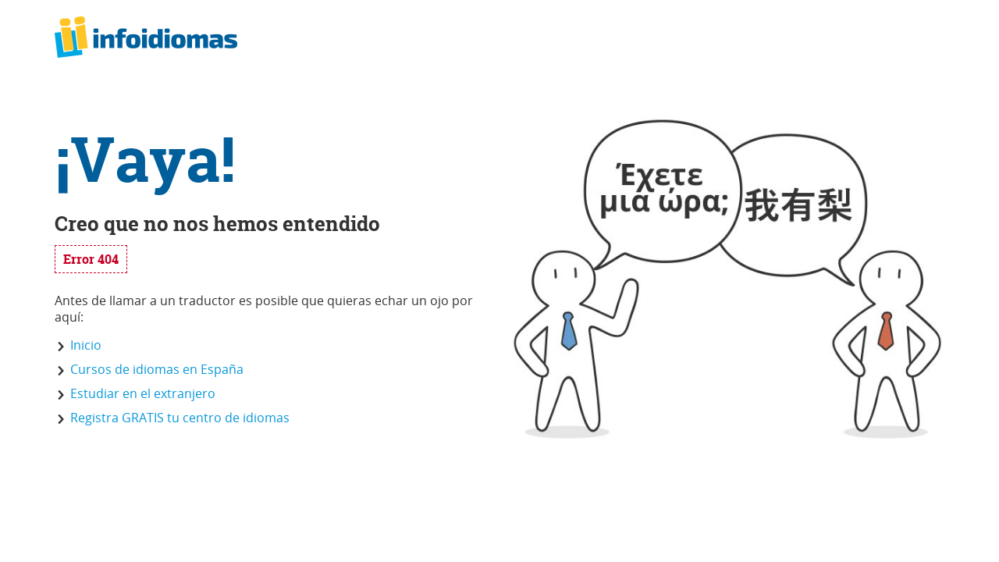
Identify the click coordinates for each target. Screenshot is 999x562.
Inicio (85, 345)
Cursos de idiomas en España (157, 369)
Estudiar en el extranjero (142, 393)
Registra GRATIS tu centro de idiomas (180, 417)
